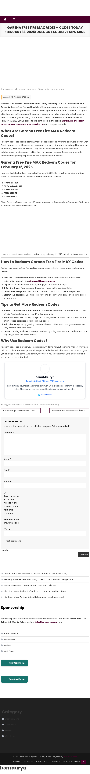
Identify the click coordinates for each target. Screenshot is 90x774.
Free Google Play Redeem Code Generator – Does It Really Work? (23, 410)
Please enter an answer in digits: (11, 521)
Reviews (8, 645)
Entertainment (58, 89)
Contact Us (28, 761)
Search (4, 550)
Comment (9, 432)
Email (7, 470)
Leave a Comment (27, 89)
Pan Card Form (14, 663)
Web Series (9, 651)
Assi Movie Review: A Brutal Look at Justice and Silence (30, 585)
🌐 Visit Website (45, 395)
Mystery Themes (70, 757)
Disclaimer (55, 761)
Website (8, 481)
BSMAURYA (8, 89)
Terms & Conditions (71, 761)
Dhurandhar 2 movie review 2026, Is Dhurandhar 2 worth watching (35, 573)
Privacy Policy (42, 761)
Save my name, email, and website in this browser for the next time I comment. (11, 505)
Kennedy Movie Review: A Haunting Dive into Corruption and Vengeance (38, 579)
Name (7, 459)
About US (16, 761)
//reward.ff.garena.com (42, 281)
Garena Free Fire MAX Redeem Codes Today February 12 (36, 404)
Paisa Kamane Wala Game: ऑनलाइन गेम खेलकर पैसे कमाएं (70, 410)
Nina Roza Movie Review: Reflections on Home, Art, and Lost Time (35, 591)
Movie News (9, 639)
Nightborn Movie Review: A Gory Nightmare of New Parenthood (34, 597)
